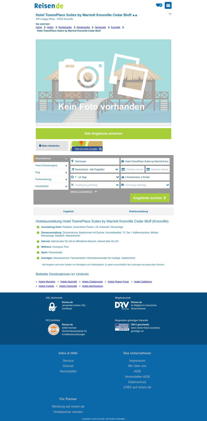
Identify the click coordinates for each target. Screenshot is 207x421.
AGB (137, 371)
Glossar (68, 366)
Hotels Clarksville (68, 286)
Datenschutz (137, 382)
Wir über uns (137, 366)
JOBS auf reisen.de (137, 387)
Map (86, 146)
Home (39, 27)
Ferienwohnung (43, 179)
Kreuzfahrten (42, 186)
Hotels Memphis (47, 281)
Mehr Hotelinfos (50, 146)
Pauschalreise (43, 158)
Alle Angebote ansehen (103, 133)
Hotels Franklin (46, 286)
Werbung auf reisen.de (68, 406)
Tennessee (100, 27)
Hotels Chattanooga (92, 281)
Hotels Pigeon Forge (118, 281)
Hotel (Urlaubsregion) (46, 165)
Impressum (137, 361)
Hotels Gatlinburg (143, 281)
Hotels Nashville (68, 281)
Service (68, 361)
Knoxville (115, 27)
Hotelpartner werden (68, 412)
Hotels (50, 27)
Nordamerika (65, 27)
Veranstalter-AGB (137, 376)
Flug (37, 172)
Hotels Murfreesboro (92, 286)
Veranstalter (68, 371)
